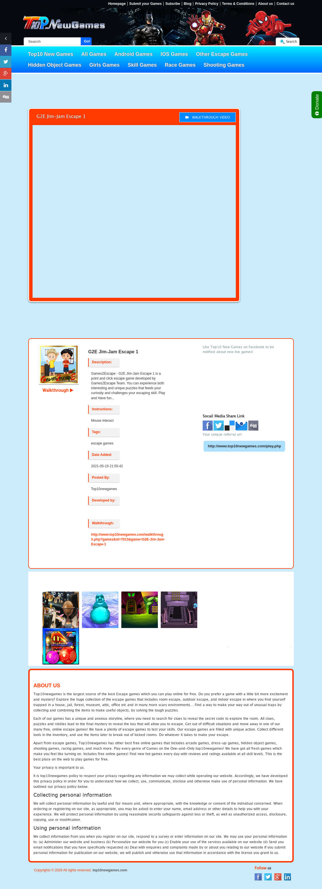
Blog (188, 4)
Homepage (117, 4)
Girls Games (104, 65)
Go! (87, 41)
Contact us (285, 4)
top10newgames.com (109, 870)
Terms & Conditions (238, 4)
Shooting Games (224, 65)
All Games (93, 54)
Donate (317, 104)
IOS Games (174, 54)
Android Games (133, 54)
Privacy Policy (206, 4)
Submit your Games (145, 4)
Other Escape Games (222, 54)
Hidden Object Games (54, 65)
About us (265, 4)
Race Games (180, 65)
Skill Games (142, 65)
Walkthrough (58, 390)
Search (291, 41)
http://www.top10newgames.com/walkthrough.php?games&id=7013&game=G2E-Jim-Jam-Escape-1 (128, 539)
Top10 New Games (50, 54)
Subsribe (172, 4)
